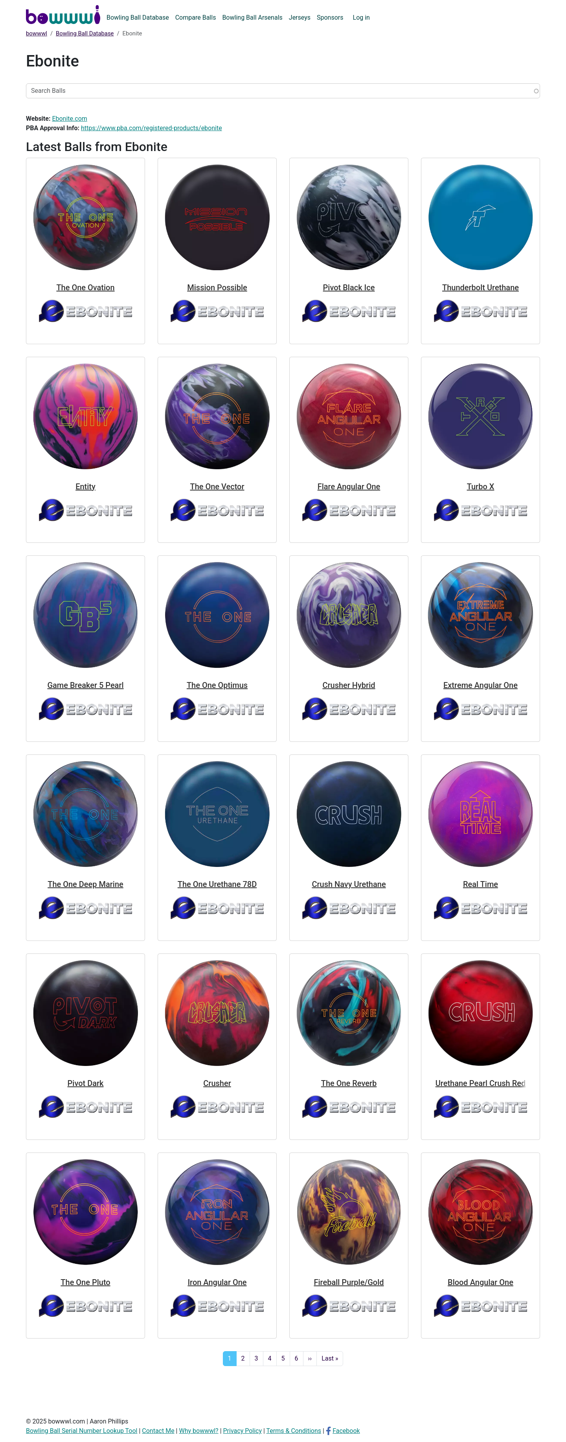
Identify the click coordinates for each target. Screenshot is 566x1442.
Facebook (346, 1431)
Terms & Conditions (294, 1431)
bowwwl (36, 33)
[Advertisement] (283, 1390)
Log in (361, 17)
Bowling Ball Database (138, 17)
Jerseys (300, 17)
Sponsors (330, 17)
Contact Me (158, 1431)
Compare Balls (195, 17)
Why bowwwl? (198, 1431)
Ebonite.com (69, 118)
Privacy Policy (242, 1431)
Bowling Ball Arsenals (252, 17)
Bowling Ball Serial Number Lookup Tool (81, 1431)
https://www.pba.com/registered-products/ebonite (151, 128)
